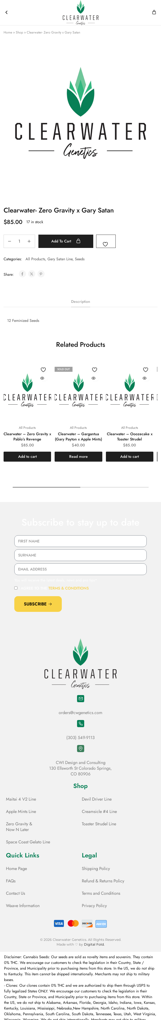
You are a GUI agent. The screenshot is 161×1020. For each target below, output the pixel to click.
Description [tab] (80, 301)
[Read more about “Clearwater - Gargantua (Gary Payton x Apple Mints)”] (78, 457)
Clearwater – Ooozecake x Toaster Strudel (129, 436)
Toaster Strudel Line (99, 824)
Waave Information (23, 906)
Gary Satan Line (60, 259)
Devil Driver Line (97, 799)
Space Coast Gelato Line (28, 842)
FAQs (11, 881)
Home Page (16, 868)
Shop (19, 32)
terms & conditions (68, 588)
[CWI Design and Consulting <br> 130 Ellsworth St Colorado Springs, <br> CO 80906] (80, 748)
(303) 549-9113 (80, 738)
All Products (35, 259)
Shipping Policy (96, 868)
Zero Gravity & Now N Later (19, 827)
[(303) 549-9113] (80, 723)
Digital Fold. (94, 944)
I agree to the (54, 588)
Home (8, 32)
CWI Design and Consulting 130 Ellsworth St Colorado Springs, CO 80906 (80, 768)
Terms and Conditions (101, 893)
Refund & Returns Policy (103, 881)
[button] (27, 457)
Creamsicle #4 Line (99, 811)
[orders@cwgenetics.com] (80, 698)
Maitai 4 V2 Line (21, 799)
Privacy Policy (94, 906)
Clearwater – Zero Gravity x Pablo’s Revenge (27, 436)
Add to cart (67, 241)
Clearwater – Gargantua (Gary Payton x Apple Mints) (78, 436)
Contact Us (15, 893)
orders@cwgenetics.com (80, 713)
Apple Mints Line (21, 811)
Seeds (79, 259)
